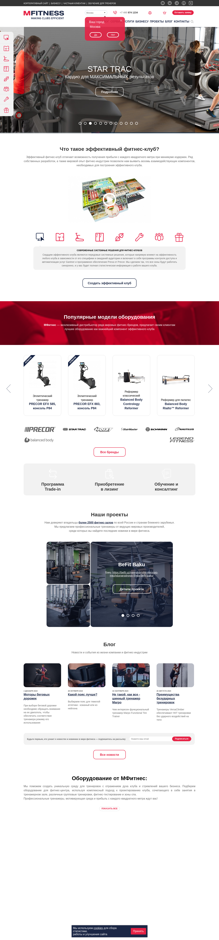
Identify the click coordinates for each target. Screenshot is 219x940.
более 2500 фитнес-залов (96, 522)
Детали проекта (132, 589)
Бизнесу (56, 3)
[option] (42, 385)
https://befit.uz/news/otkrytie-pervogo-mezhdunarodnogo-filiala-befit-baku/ (134, 574)
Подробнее (109, 92)
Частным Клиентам (74, 3)
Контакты (181, 21)
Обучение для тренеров (102, 3)
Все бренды (109, 452)
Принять (138, 931)
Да (95, 34)
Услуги (128, 21)
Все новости (109, 754)
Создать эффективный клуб (109, 283)
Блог (169, 21)
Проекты (157, 21)
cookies (98, 928)
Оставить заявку (183, 12)
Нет (113, 34)
